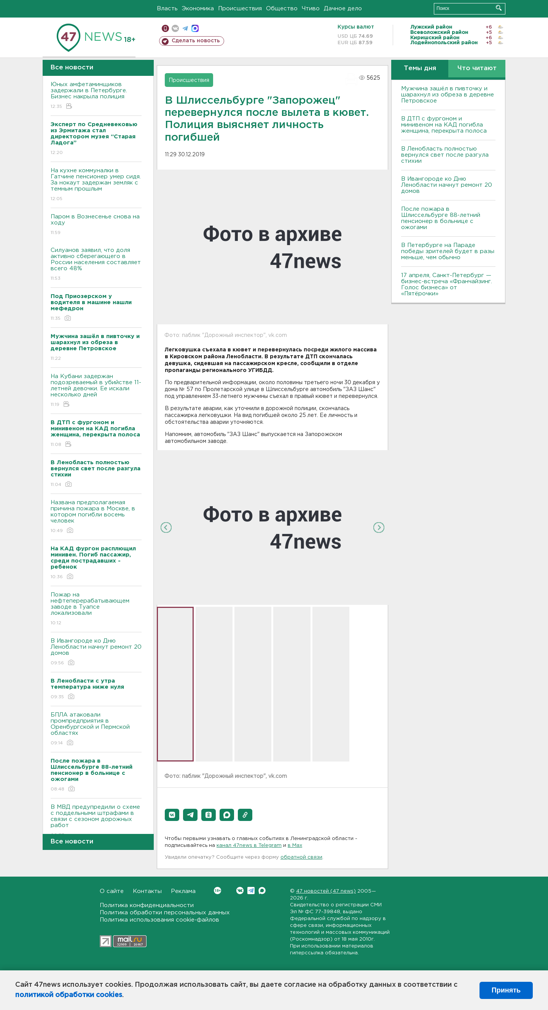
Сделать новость (196, 40)
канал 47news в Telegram (249, 845)
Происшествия (240, 8)
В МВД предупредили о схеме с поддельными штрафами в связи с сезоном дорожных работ (96, 821)
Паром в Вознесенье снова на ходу (96, 225)
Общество (282, 8)
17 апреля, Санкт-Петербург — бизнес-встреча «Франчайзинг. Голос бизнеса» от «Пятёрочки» (446, 284)
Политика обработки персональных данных (165, 912)
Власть (167, 8)
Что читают (477, 68)
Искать (499, 8)
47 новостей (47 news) (326, 891)
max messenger (195, 28)
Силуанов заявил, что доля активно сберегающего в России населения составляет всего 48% (96, 265)
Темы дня (420, 68)
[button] (172, 815)
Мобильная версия (165, 28)
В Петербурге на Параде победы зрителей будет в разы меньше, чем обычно (447, 251)
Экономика (198, 8)
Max (262, 890)
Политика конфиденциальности (147, 905)
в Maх (295, 845)
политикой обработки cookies (68, 995)
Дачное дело (343, 8)
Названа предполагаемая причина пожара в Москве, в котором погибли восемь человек (96, 517)
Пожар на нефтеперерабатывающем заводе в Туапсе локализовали (96, 609)
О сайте (112, 891)
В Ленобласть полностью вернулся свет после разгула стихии (445, 155)
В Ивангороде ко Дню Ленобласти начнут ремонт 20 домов (96, 652)
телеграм (185, 28)
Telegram (251, 890)
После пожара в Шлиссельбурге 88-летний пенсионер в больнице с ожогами (440, 218)
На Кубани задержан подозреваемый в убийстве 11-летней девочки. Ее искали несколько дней (96, 391)
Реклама (183, 891)
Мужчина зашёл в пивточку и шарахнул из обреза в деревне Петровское (447, 94)
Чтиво (311, 8)
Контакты (147, 891)
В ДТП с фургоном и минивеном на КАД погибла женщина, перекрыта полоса (444, 124)
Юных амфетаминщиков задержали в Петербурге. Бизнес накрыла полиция (96, 96)
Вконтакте (217, 890)
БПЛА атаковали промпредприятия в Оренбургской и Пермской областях (96, 729)
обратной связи (301, 857)
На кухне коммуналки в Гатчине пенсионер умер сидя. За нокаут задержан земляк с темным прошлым (96, 185)
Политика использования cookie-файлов (159, 919)
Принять (506, 990)
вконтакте (175, 28)
